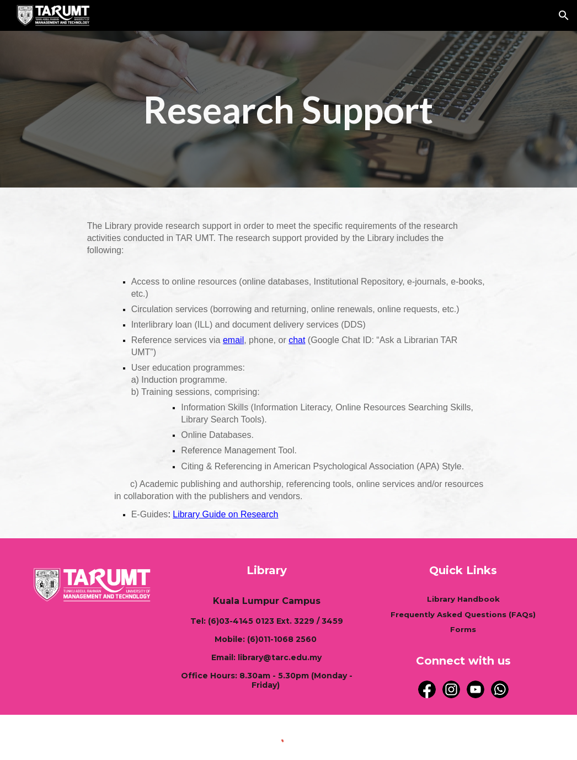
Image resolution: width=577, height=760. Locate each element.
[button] (564, 15)
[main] (288, 109)
